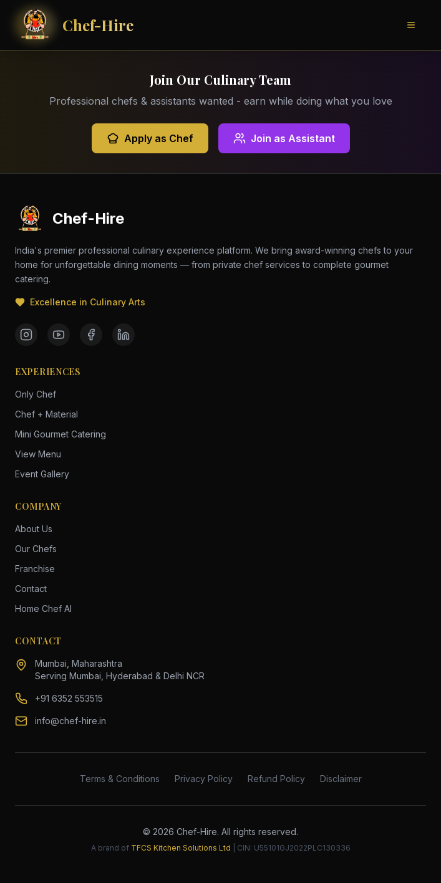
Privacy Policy (204, 778)
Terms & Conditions (120, 778)
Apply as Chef (150, 138)
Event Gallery (42, 474)
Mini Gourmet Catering (60, 434)
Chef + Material (46, 414)
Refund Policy (276, 778)
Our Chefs (36, 548)
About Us (33, 528)
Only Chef (35, 394)
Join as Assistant (284, 138)
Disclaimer (341, 778)
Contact (31, 588)
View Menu (38, 454)
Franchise (35, 568)
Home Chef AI (43, 608)
